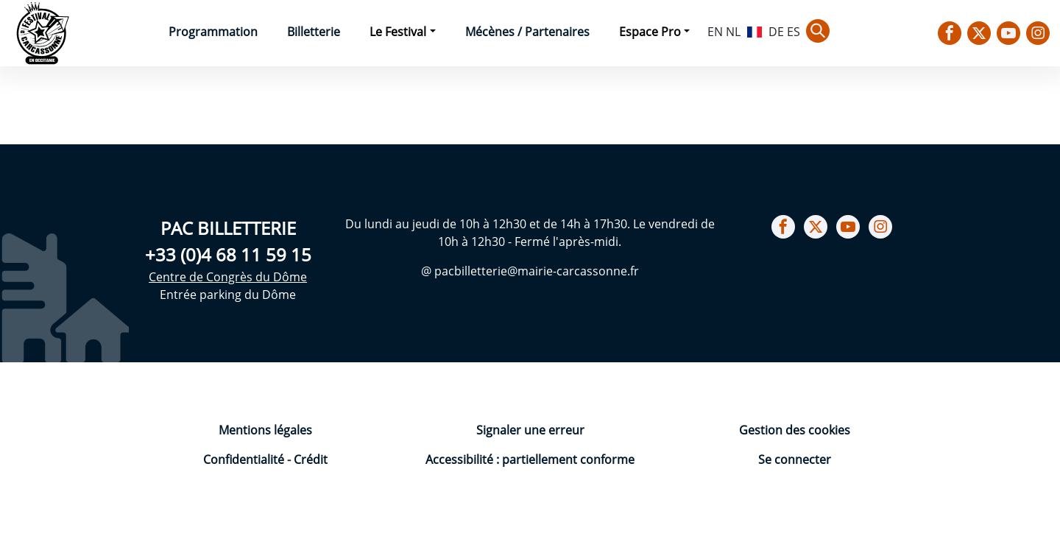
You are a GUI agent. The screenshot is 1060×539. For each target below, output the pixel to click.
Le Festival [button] (398, 32)
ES (793, 32)
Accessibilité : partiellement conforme (530, 459)
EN (715, 32)
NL (733, 32)
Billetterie (313, 32)
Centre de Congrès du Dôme (228, 277)
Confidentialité (245, 459)
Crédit (311, 459)
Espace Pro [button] (650, 32)
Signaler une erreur (530, 430)
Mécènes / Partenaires (527, 32)
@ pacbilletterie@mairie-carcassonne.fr (530, 271)
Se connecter (794, 459)
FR (754, 30)
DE (776, 32)
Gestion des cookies (794, 430)
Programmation (213, 32)
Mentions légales (265, 430)
